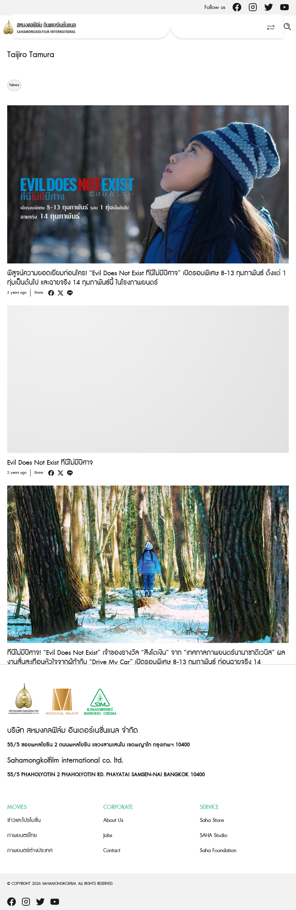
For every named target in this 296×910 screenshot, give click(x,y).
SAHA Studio (213, 835)
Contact (111, 850)
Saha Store (212, 820)
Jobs (107, 835)
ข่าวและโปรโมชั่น (24, 820)
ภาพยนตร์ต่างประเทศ (30, 850)
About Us (113, 820)
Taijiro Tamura (30, 55)
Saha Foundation (218, 850)
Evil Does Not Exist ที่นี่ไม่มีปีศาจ (50, 463)
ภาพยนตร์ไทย (22, 835)
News (14, 85)
